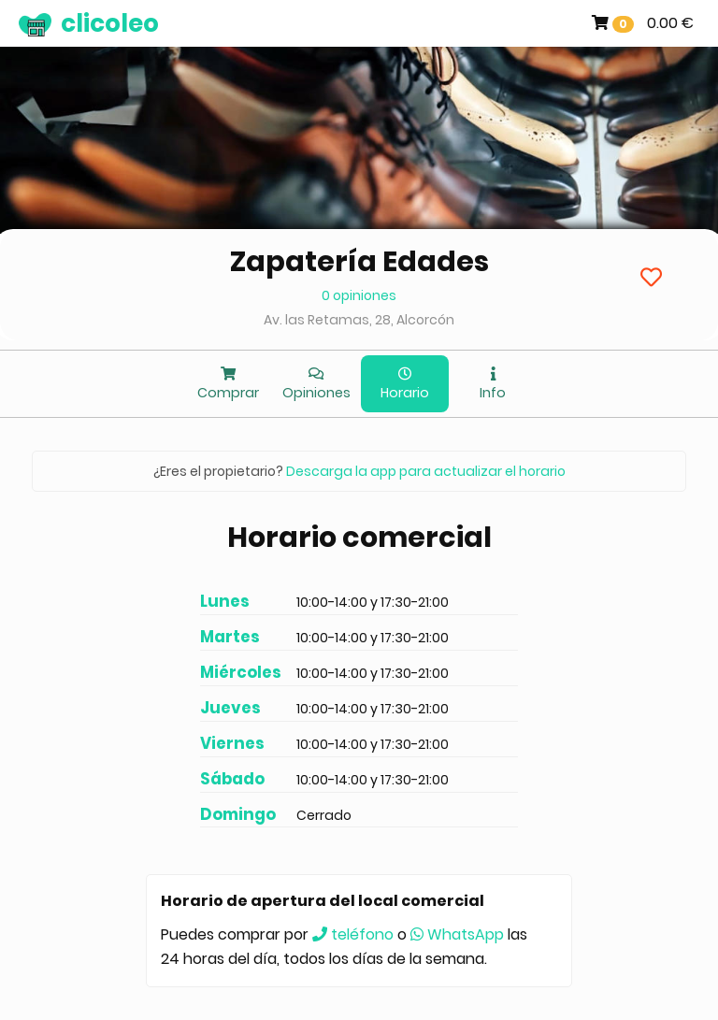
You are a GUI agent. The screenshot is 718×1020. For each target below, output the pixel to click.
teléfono (353, 934)
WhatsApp (457, 934)
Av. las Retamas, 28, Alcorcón (359, 319)
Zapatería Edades (359, 261)
